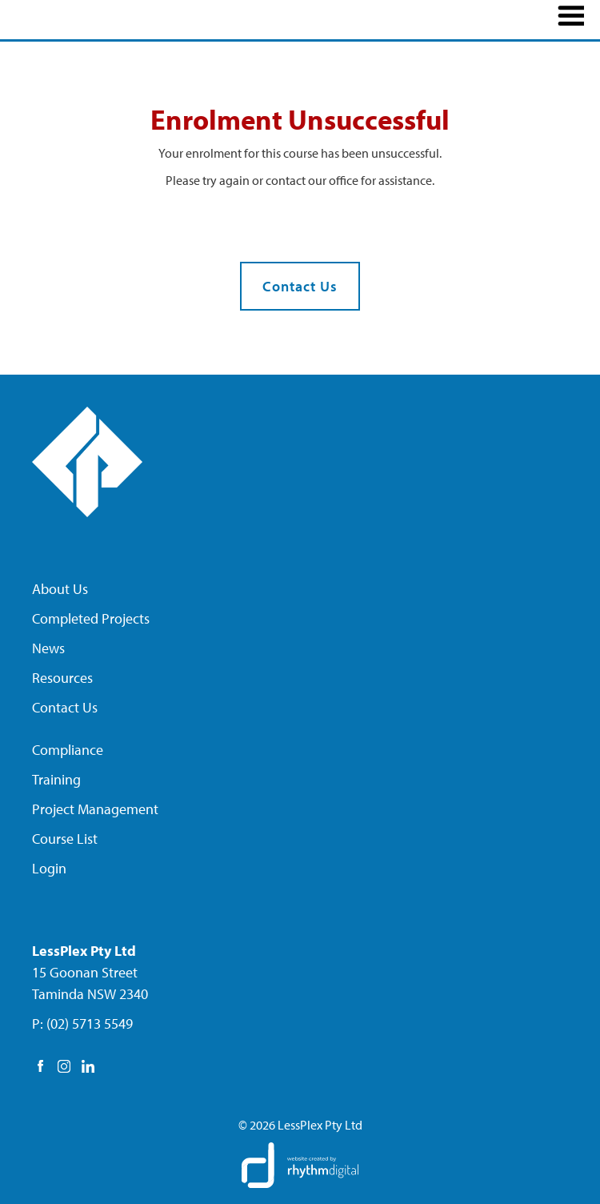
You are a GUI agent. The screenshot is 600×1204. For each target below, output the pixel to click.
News (48, 648)
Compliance (67, 749)
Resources (62, 677)
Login (49, 868)
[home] (104, 17)
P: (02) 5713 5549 (82, 1023)
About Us (60, 589)
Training (56, 779)
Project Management (95, 809)
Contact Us (300, 286)
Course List (65, 838)
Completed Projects (91, 618)
